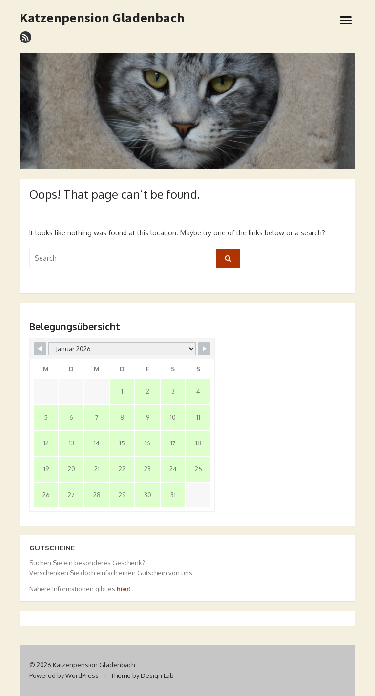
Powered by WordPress (64, 675)
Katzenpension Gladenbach (102, 18)
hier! (124, 588)
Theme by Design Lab (142, 675)
